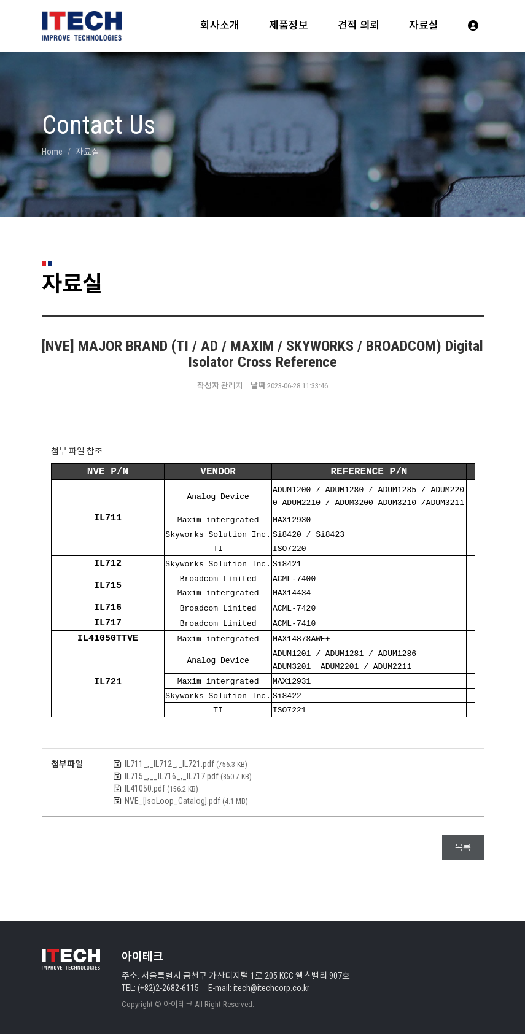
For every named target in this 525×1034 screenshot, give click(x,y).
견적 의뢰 (358, 25)
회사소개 (219, 25)
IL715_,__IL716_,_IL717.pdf (188, 772)
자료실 (423, 25)
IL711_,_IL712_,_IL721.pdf (186, 760)
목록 (463, 844)
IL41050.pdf (161, 785)
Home (52, 151)
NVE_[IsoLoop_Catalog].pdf (186, 797)
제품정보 (288, 25)
